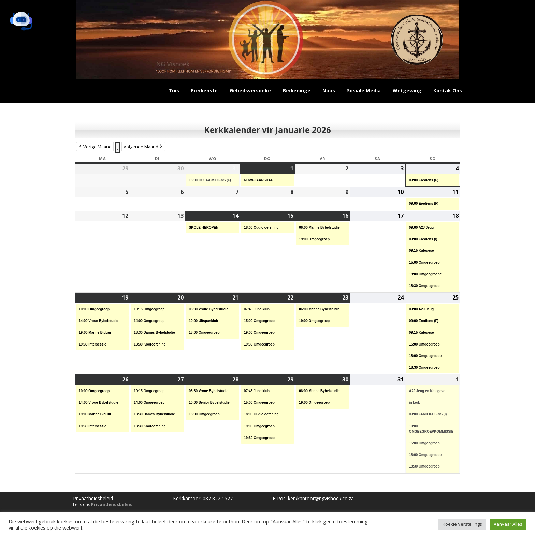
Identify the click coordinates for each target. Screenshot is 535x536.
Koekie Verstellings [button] (462, 524)
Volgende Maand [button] (143, 147)
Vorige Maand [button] (95, 147)
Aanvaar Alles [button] (508, 524)
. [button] (117, 147)
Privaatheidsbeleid (112, 504)
